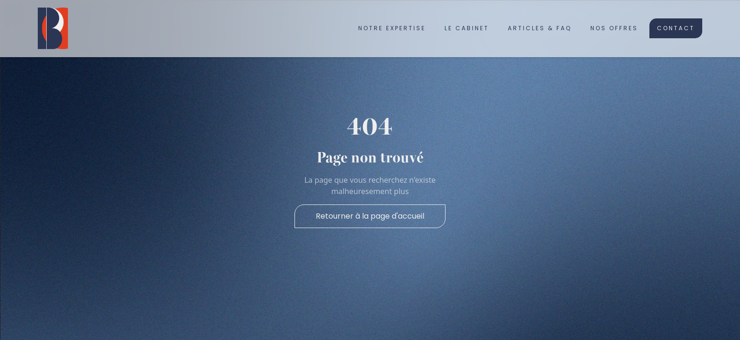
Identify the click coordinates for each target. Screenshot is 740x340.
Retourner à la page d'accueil (370, 216)
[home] (53, 28)
